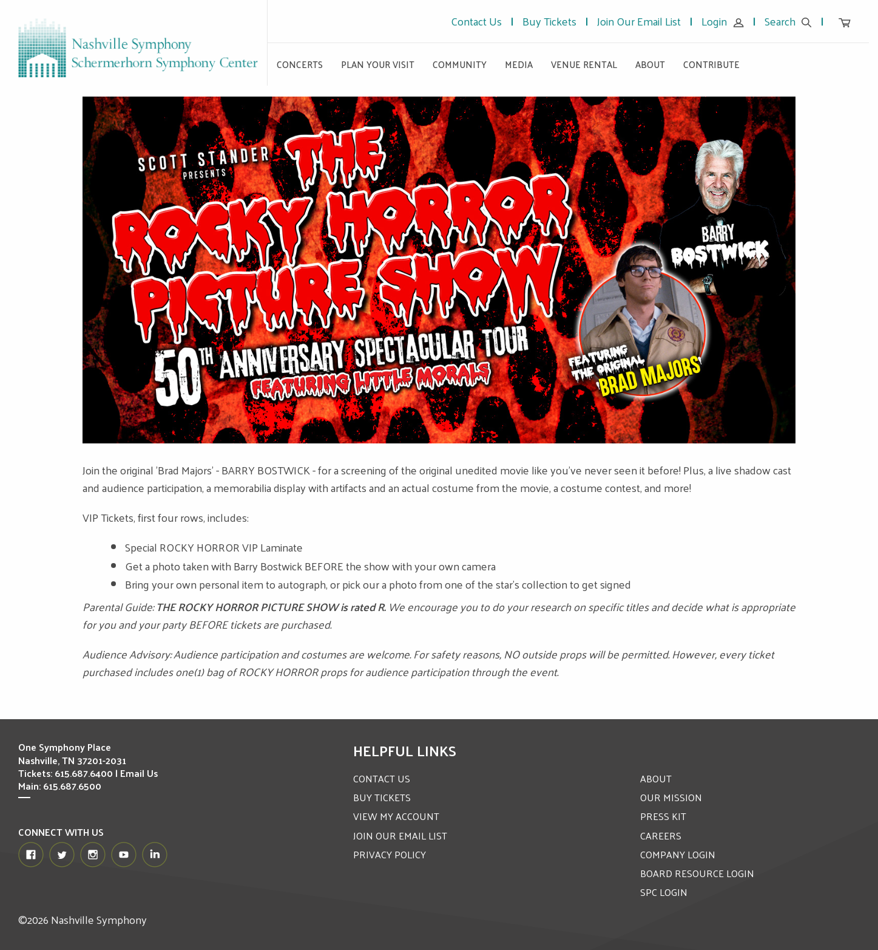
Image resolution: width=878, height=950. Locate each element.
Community (460, 64)
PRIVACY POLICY (389, 854)
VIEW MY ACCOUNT (396, 816)
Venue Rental (584, 64)
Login (722, 21)
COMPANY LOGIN (677, 854)
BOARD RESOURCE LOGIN (697, 873)
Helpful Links (404, 750)
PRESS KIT (663, 816)
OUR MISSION (671, 797)
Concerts (300, 64)
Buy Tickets (549, 21)
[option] (439, 270)
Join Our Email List (639, 21)
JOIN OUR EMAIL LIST (400, 835)
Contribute (711, 64)
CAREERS (660, 835)
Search (788, 21)
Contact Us (476, 21)
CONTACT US (381, 778)
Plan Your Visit (377, 64)
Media (519, 64)
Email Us (139, 773)
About (650, 64)
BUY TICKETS (382, 797)
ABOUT (656, 778)
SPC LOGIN (663, 892)
